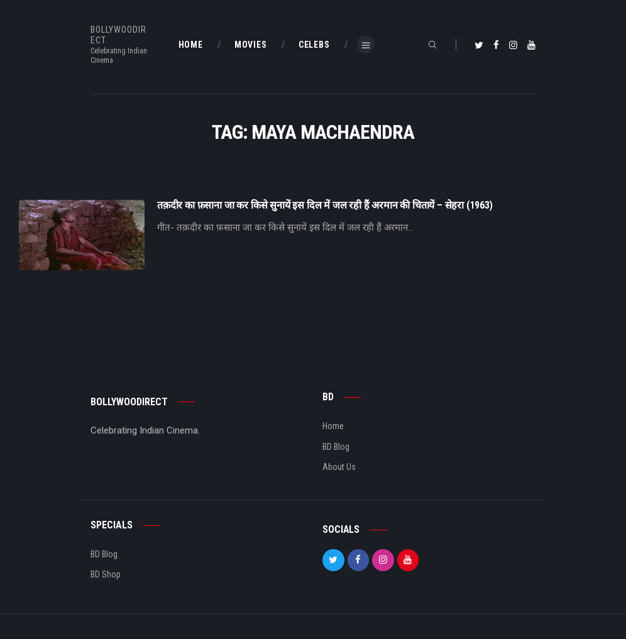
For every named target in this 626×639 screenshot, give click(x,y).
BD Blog (335, 447)
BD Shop (106, 574)
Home (333, 426)
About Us (339, 467)
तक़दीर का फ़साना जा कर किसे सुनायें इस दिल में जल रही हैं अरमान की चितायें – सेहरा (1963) (325, 205)
